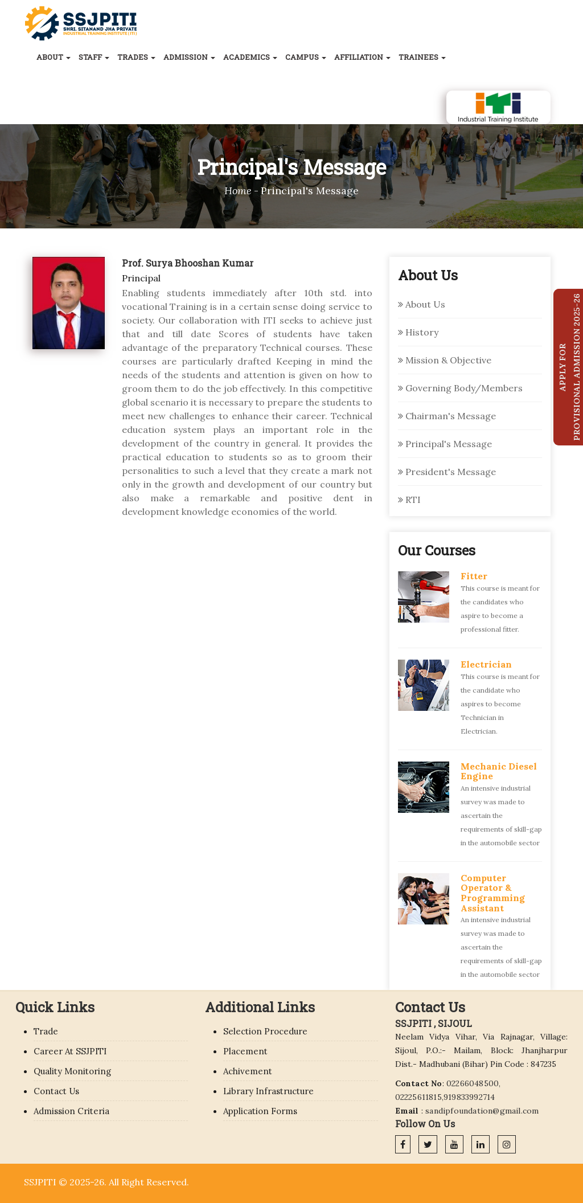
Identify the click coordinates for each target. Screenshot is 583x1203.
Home (238, 190)
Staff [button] (94, 57)
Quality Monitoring (72, 1071)
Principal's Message (445, 443)
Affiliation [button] (362, 57)
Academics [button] (250, 57)
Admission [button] (189, 57)
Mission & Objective (444, 360)
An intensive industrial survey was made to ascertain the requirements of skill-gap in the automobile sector (501, 815)
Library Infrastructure (268, 1091)
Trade (46, 1031)
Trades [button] (136, 57)
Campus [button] (305, 57)
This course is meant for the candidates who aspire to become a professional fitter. (500, 608)
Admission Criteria (71, 1111)
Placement (245, 1051)
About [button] (53, 57)
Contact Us (56, 1091)
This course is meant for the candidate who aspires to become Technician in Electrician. (500, 703)
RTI (409, 499)
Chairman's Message (447, 416)
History (418, 332)
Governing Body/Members (460, 388)
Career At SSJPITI (70, 1051)
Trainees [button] (422, 57)
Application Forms (260, 1111)
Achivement (247, 1071)
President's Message (447, 471)
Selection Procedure (265, 1031)
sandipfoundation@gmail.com (482, 1111)
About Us (421, 304)
